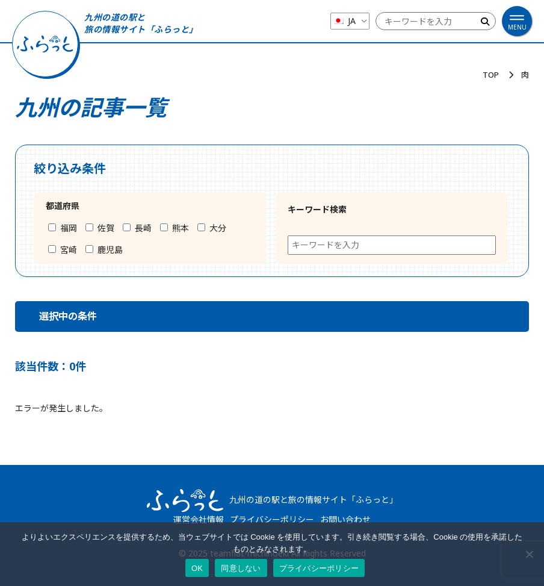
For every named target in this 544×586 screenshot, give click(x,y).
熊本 (174, 228)
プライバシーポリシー (272, 519)
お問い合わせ (345, 519)
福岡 (62, 228)
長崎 (137, 228)
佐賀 (99, 228)
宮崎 (62, 249)
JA (344, 20)
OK (197, 568)
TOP (491, 74)
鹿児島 (104, 249)
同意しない (241, 568)
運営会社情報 (198, 519)
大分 (211, 228)
